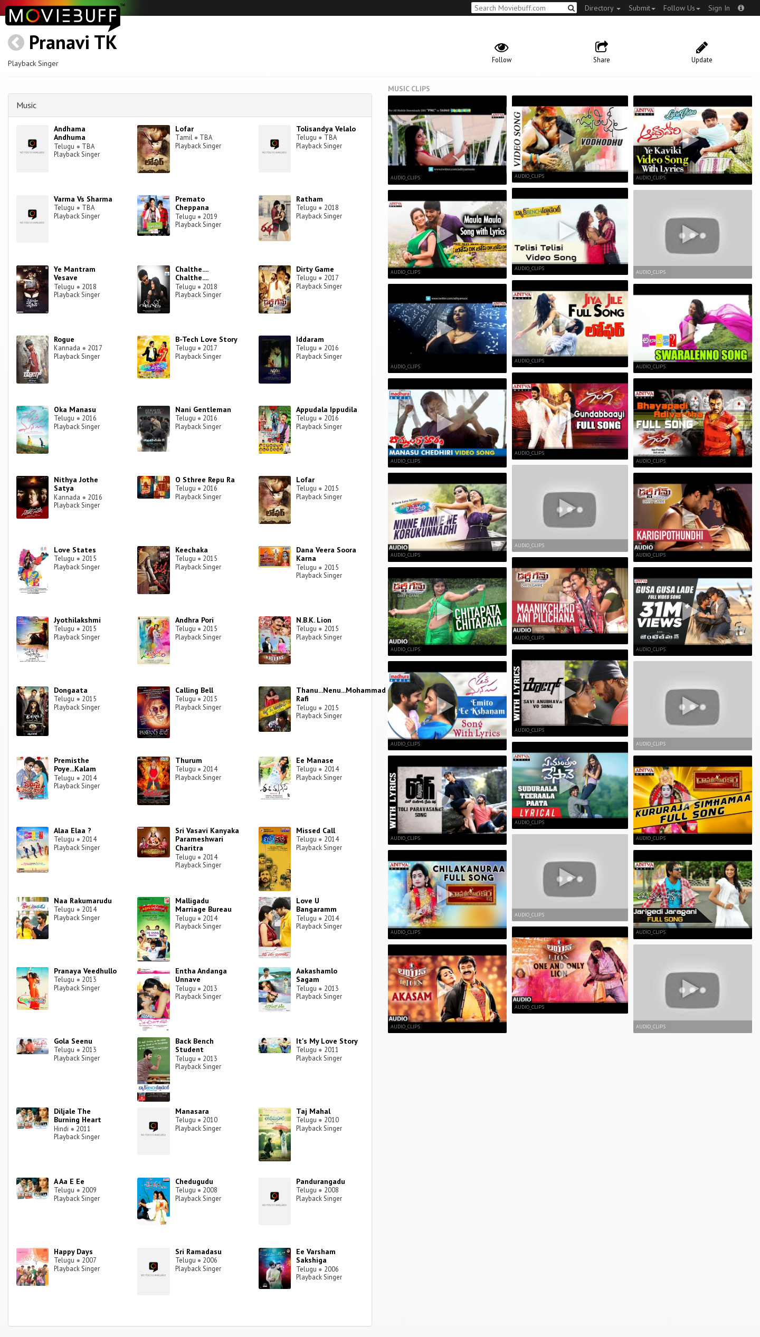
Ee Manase (315, 760)
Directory (603, 8)
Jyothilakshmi (77, 620)
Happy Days (73, 1251)
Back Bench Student (194, 1045)
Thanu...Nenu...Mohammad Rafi (341, 694)
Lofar (184, 128)
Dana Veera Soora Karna (326, 554)
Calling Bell (194, 690)
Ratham (309, 199)
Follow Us (681, 8)
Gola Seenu (73, 1041)
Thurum (188, 760)
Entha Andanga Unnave (201, 975)
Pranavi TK (73, 42)
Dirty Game (315, 269)
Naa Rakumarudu (83, 900)
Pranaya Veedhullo (85, 971)
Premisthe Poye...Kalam (75, 765)
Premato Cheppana (192, 203)
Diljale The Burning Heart (77, 1115)
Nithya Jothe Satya (76, 484)
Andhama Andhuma (70, 133)
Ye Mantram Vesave (75, 273)
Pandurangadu (320, 1181)
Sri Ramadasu (198, 1251)
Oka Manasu (75, 409)
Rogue (64, 339)
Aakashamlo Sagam (316, 975)
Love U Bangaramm (316, 905)
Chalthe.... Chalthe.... (191, 273)
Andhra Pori (194, 620)
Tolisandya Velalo (326, 128)
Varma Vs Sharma (83, 199)
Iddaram (310, 339)
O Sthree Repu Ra (205, 479)
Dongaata (71, 690)
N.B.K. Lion (313, 620)
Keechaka (191, 550)
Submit (642, 8)
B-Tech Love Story (206, 339)
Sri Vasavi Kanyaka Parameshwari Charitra (207, 839)
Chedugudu (194, 1181)
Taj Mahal (313, 1111)
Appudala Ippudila (326, 409)
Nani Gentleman (203, 409)
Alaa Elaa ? (72, 830)
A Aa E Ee (69, 1181)
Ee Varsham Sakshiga (316, 1256)
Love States (75, 550)
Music (26, 105)
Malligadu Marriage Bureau (203, 905)
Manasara (192, 1111)
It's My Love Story (327, 1041)
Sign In (719, 8)
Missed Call (315, 830)
